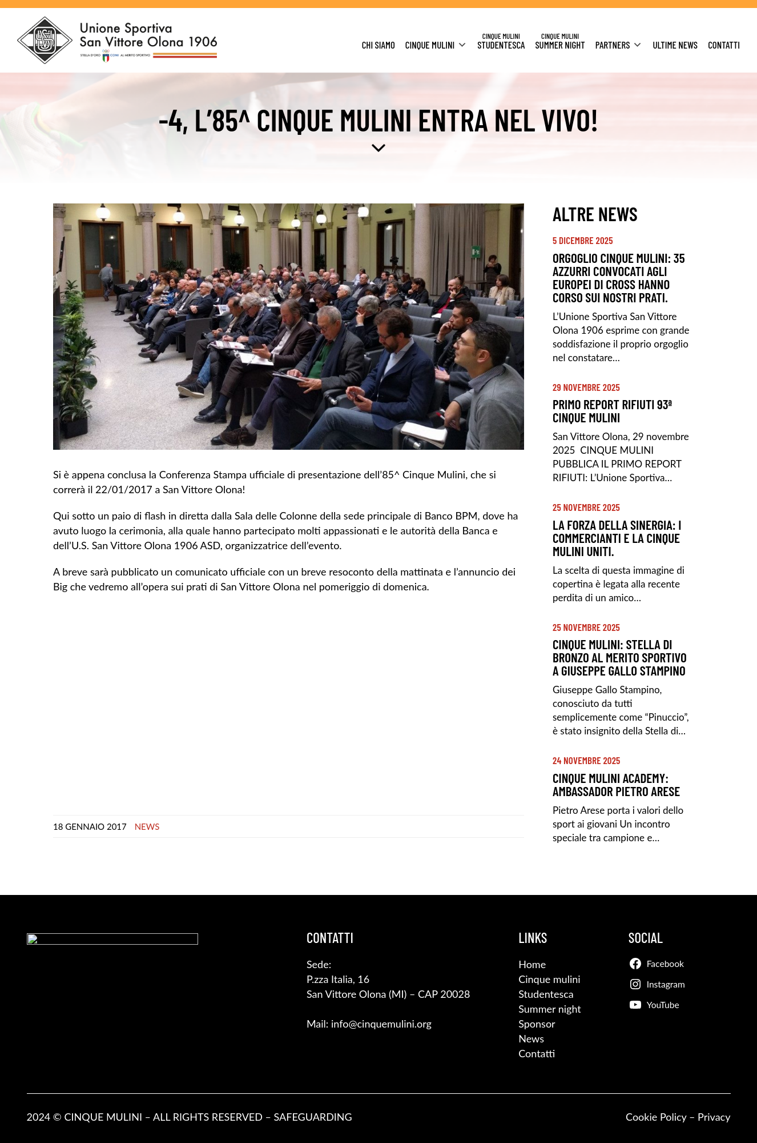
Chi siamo (378, 44)
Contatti (724, 44)
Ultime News (675, 44)
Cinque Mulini (429, 44)
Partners (612, 44)
